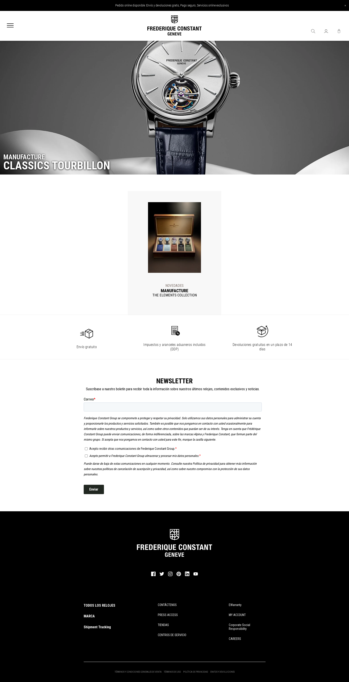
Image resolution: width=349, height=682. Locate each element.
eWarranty (235, 605)
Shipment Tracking (97, 627)
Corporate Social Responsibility (239, 627)
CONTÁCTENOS (167, 605)
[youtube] (196, 574)
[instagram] (170, 575)
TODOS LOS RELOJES (99, 605)
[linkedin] (187, 575)
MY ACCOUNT (237, 615)
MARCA (89, 616)
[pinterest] (179, 575)
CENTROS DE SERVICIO (172, 635)
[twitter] (162, 575)
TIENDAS (163, 625)
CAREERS (235, 639)
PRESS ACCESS (168, 615)
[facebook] (153, 575)
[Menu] (10, 26)
